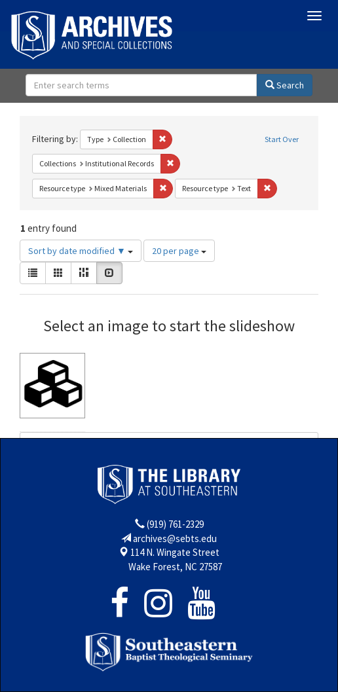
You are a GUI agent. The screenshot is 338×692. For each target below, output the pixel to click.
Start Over (282, 139)
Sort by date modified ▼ (80, 251)
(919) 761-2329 (175, 524)
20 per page (179, 251)
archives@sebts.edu (175, 538)
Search (284, 85)
